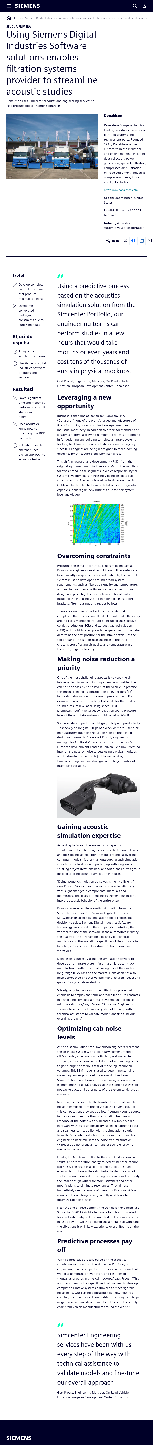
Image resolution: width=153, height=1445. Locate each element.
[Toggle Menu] (9, 6)
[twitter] (125, 241)
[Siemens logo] (27, 6)
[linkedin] (141, 241)
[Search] (135, 6)
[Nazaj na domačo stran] (9, 18)
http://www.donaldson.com (121, 190)
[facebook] (133, 241)
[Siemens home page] (18, 1438)
